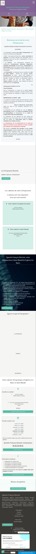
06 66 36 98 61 (18, 446)
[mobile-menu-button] (33, 2)
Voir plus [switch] (18, 139)
